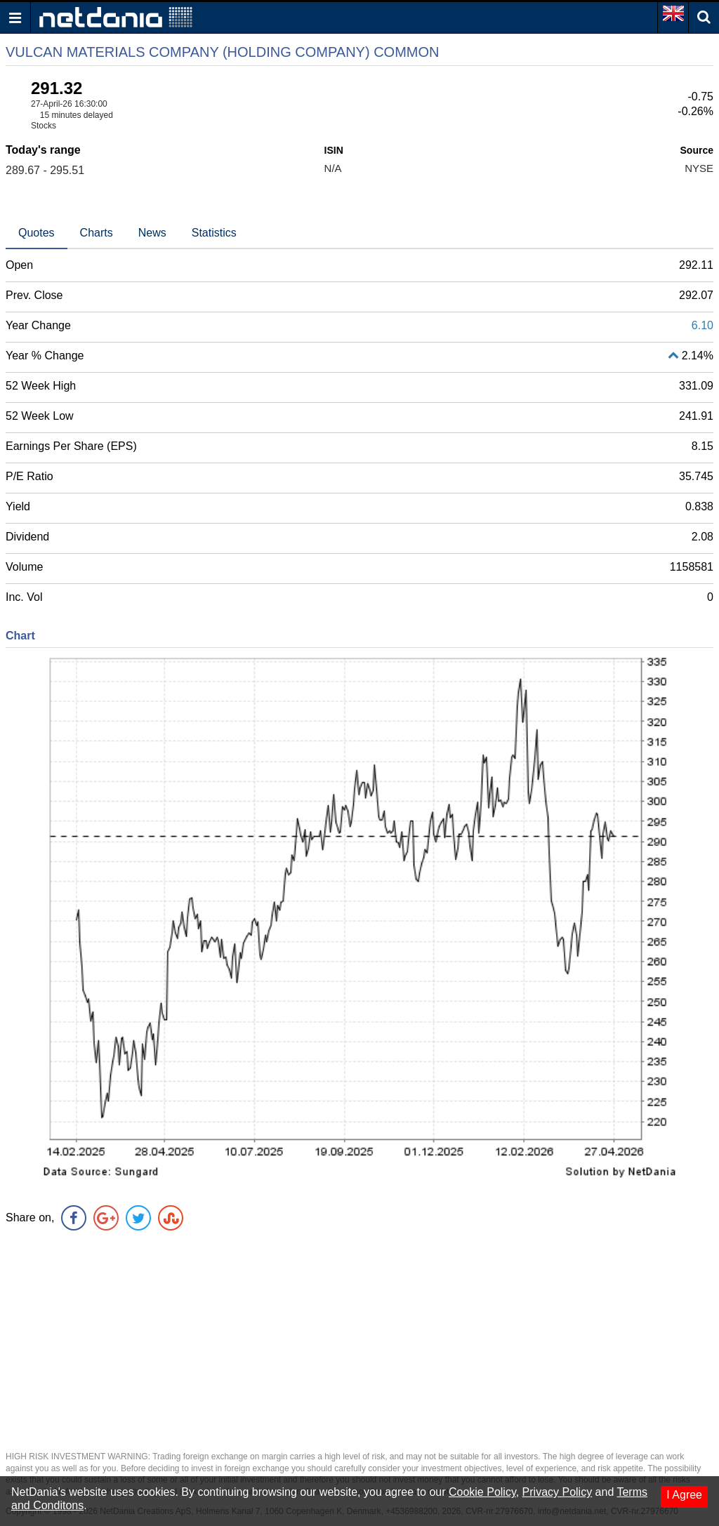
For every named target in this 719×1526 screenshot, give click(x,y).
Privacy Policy (557, 1492)
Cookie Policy (482, 1492)
